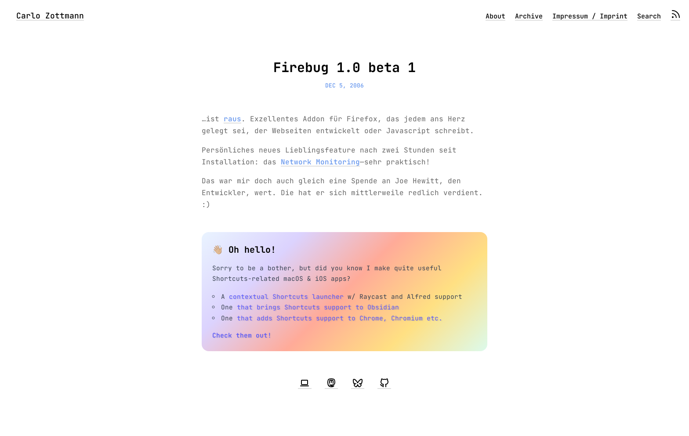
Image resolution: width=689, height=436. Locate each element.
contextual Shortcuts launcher (286, 296)
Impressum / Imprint (589, 16)
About (495, 16)
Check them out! (242, 335)
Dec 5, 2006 (344, 85)
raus (232, 119)
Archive (529, 16)
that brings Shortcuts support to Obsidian (318, 307)
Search (649, 16)
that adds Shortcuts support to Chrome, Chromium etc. (339, 318)
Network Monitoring (320, 162)
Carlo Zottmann (50, 16)
